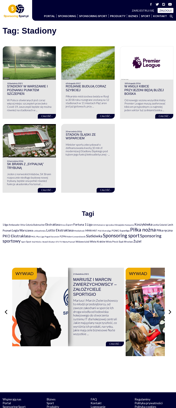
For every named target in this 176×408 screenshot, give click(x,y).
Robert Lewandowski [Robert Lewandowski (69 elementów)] (76, 236)
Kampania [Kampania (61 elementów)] (129, 225)
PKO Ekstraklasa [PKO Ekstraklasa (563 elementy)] (17, 236)
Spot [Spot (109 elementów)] (28, 241)
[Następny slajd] (170, 303)
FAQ (94, 383)
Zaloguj (165, 10)
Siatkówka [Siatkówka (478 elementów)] (94, 236)
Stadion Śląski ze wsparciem (81, 136)
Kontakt (160, 16)
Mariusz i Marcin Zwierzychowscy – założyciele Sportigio (119, 284)
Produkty (117, 16)
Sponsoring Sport (93, 16)
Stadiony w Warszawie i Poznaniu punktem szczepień (27, 90)
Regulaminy (142, 383)
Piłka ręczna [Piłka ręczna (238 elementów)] (164, 230)
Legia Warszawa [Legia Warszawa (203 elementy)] (22, 230)
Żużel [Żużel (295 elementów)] (137, 241)
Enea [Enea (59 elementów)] (63, 225)
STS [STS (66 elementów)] (57, 242)
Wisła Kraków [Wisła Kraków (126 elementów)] (97, 241)
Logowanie (98, 390)
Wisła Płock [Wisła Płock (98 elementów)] (112, 241)
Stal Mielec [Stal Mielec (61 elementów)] (37, 242)
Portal (49, 16)
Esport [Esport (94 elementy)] (69, 224)
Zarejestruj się (143, 10)
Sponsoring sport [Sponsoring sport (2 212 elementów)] (121, 235)
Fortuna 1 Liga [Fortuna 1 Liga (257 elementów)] (82, 224)
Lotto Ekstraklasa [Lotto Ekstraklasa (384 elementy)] (60, 230)
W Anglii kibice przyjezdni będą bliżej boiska (144, 90)
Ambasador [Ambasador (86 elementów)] (14, 225)
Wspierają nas (12, 383)
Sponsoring (67, 16)
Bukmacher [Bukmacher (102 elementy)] (39, 224)
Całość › (46, 116)
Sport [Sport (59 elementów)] (23, 242)
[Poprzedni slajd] (6, 303)
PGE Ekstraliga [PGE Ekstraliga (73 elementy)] (104, 230)
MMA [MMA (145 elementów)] (88, 230)
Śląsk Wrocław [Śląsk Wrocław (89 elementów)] (126, 241)
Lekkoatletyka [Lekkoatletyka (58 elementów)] (40, 231)
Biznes (133, 16)
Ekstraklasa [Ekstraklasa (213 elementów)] (52, 224)
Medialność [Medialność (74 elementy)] (79, 230)
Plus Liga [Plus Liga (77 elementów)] (40, 236)
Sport (145, 16)
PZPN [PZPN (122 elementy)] (63, 236)
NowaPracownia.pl (90, 401)
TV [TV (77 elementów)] (60, 241)
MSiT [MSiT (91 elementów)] (94, 230)
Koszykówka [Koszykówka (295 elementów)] (143, 224)
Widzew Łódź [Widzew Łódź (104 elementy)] (82, 241)
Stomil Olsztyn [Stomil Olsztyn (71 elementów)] (48, 241)
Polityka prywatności (149, 387)
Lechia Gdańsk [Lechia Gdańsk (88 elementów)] (160, 224)
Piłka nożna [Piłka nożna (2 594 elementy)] (143, 229)
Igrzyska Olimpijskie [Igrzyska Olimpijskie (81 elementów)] (115, 225)
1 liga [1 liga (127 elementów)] (5, 224)
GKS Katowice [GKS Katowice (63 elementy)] (99, 225)
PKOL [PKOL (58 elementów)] (33, 236)
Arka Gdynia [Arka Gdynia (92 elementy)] (26, 224)
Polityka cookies (145, 390)
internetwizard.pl (120, 401)
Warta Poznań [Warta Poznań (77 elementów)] (68, 241)
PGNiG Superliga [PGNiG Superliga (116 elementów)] (121, 230)
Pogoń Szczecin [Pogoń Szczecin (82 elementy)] (52, 236)
